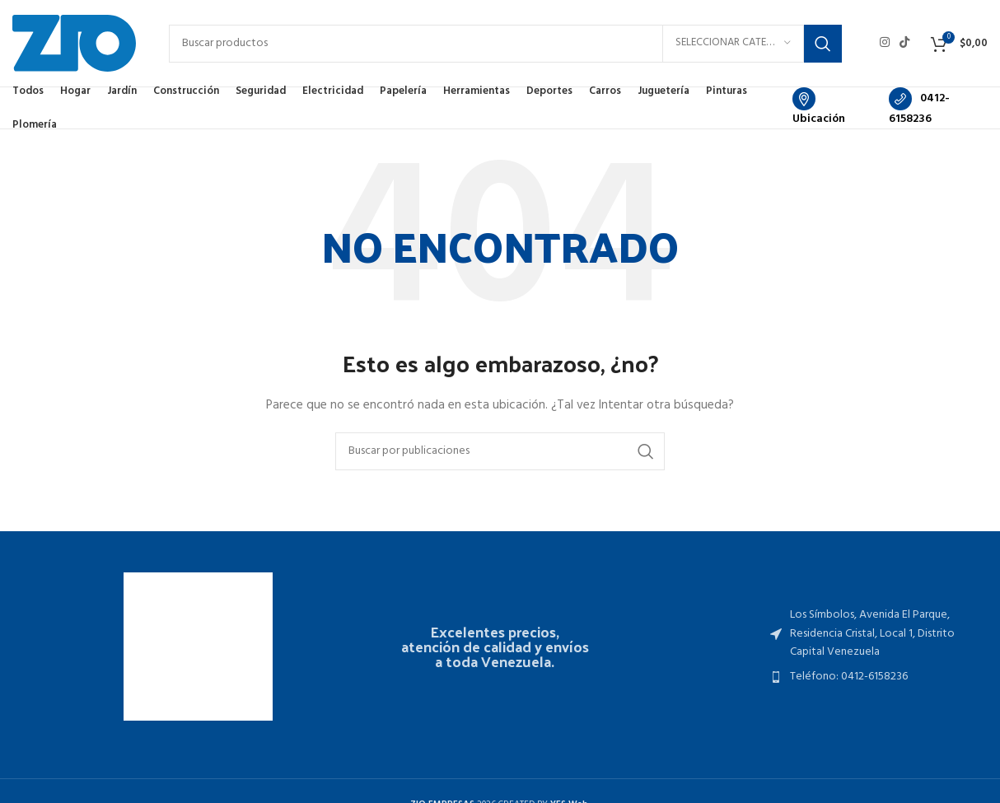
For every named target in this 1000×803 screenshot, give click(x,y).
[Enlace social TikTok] (904, 43)
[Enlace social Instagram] (885, 43)
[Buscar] (505, 44)
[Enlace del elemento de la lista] (875, 633)
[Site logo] (74, 43)
